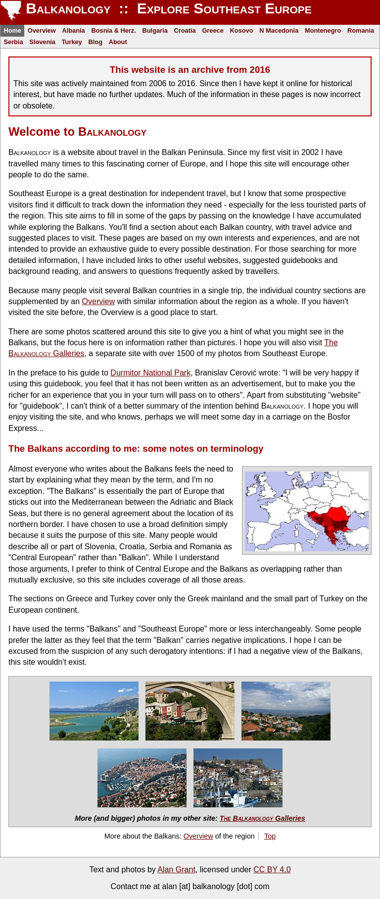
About (118, 42)
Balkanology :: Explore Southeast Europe (167, 8)
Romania (360, 30)
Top (270, 836)
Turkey (72, 42)
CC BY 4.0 (271, 869)
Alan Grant (176, 869)
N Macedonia (278, 30)
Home (12, 30)
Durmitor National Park (150, 373)
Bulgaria (155, 30)
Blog (95, 42)
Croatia (185, 30)
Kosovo (241, 30)
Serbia (13, 42)
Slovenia (42, 42)
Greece (212, 30)
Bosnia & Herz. (113, 30)
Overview (42, 30)
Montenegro (323, 30)
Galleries (262, 818)
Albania (73, 30)
